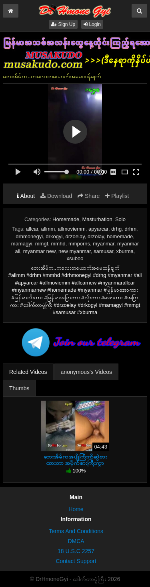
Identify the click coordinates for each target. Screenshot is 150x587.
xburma (124, 251)
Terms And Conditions (76, 531)
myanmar (103, 244)
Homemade (65, 219)
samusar (103, 251)
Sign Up (63, 24)
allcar (32, 229)
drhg (116, 229)
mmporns (79, 244)
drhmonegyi (29, 236)
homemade (120, 236)
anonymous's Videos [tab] (86, 372)
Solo (120, 219)
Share (89, 196)
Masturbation (97, 219)
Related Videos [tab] (28, 372)
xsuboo (75, 258)
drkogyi (54, 236)
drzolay (96, 236)
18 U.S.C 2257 (76, 551)
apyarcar (98, 229)
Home (75, 509)
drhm (130, 229)
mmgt (41, 244)
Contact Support (76, 561)
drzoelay (75, 236)
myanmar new (39, 251)
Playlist (117, 196)
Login (92, 24)
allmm (48, 229)
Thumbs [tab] (19, 388)
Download (56, 196)
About (26, 196)
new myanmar (74, 251)
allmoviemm (71, 229)
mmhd (58, 244)
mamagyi (21, 244)
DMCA (76, 541)
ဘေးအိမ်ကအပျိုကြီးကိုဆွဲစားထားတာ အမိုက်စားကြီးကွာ (75, 459)
